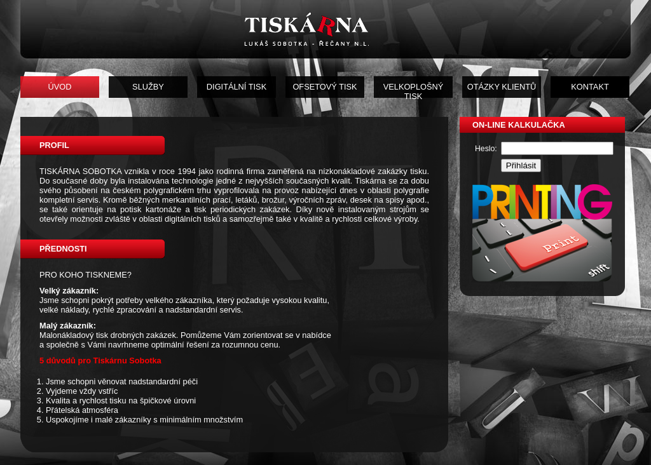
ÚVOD (60, 86)
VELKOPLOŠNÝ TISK (413, 90)
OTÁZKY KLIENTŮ (502, 86)
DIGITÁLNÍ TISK (236, 86)
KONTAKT (590, 86)
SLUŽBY (148, 86)
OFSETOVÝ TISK (324, 86)
